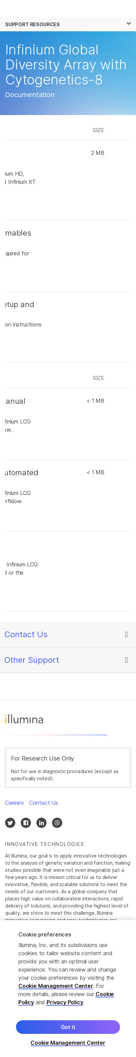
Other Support (31, 660)
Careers (14, 802)
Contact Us (26, 634)
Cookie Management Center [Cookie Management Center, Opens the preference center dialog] (68, 1044)
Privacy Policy (65, 1003)
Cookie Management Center (55, 986)
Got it (68, 1028)
